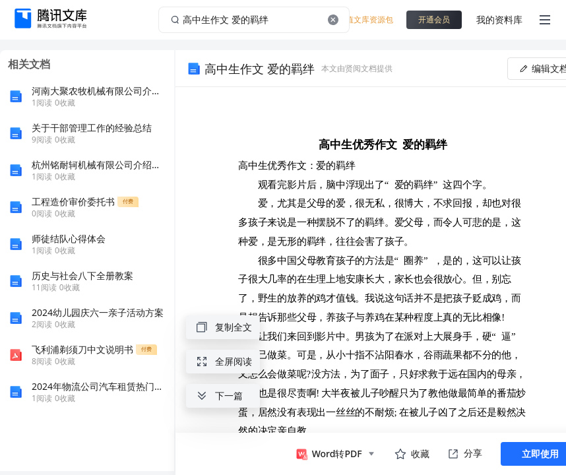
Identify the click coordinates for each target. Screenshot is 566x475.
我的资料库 (499, 19)
